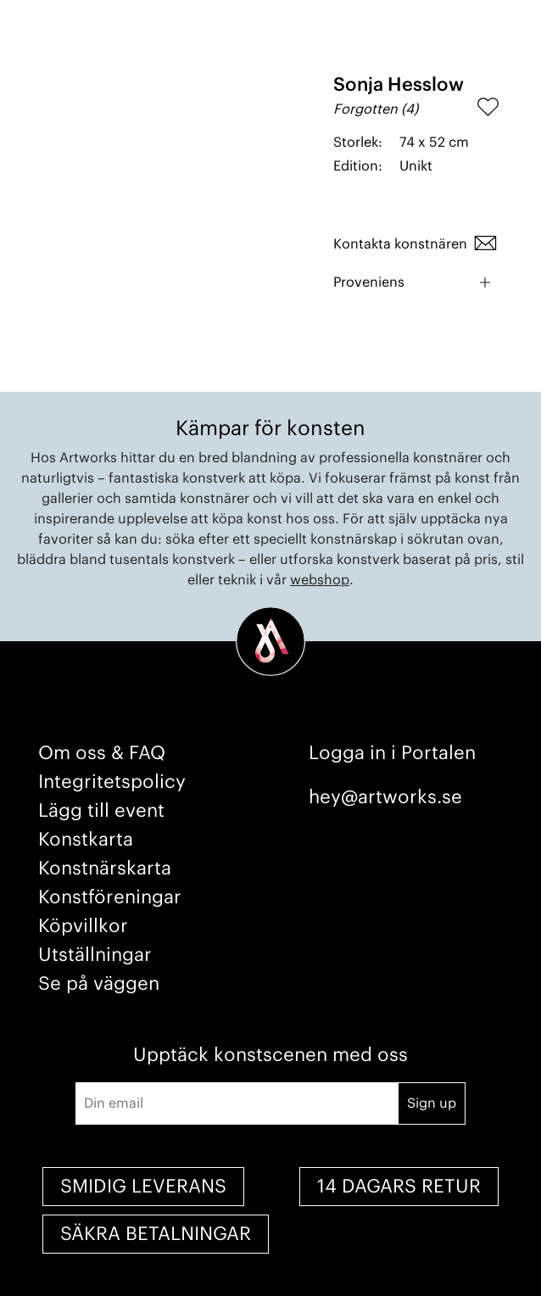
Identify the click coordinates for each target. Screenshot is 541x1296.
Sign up (431, 1103)
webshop (319, 580)
